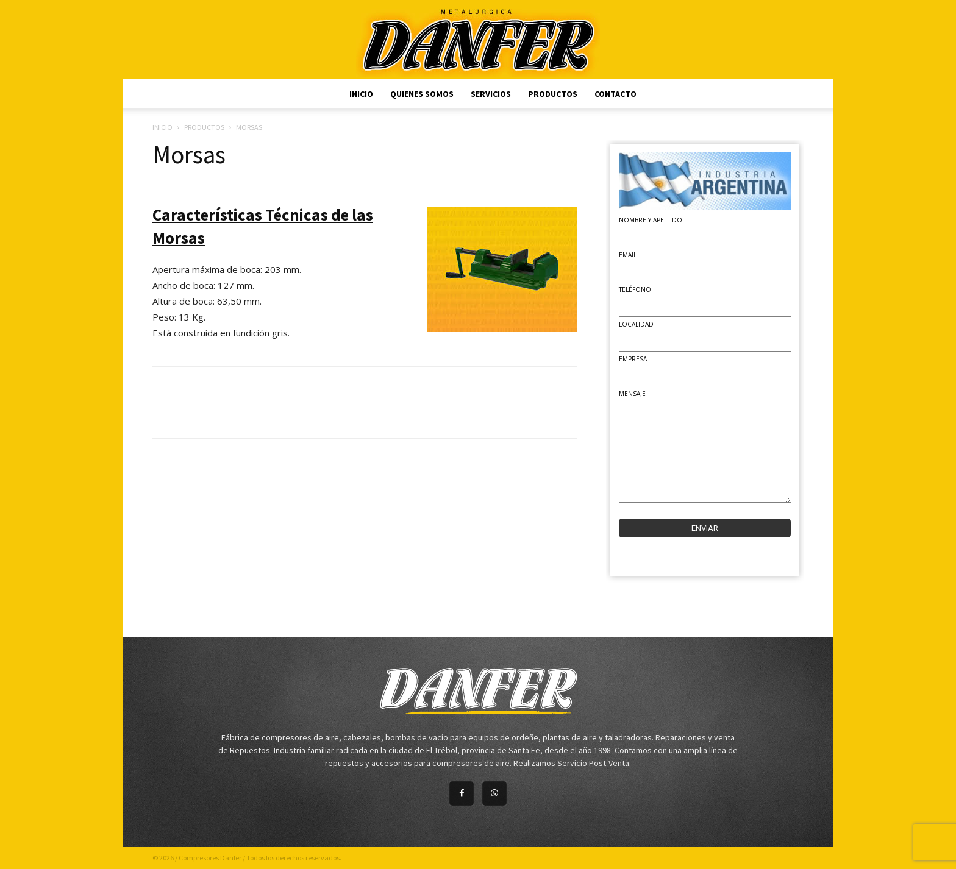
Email (628, 254)
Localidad (636, 324)
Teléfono (635, 289)
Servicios (491, 93)
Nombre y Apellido (650, 220)
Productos (552, 93)
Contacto (615, 93)
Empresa (633, 359)
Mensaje (632, 393)
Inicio (361, 93)
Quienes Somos (422, 93)
